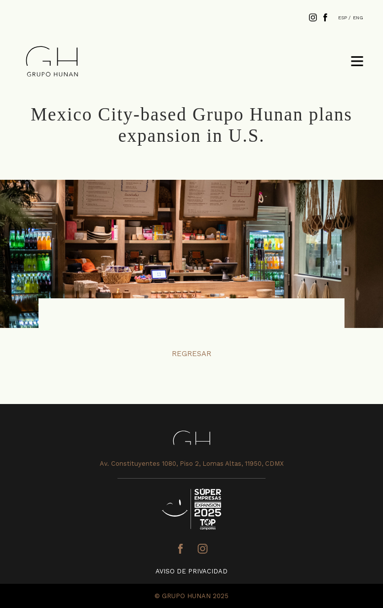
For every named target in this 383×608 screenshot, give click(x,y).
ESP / (344, 17)
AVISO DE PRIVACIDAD (191, 571)
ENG (358, 17)
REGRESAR (191, 353)
